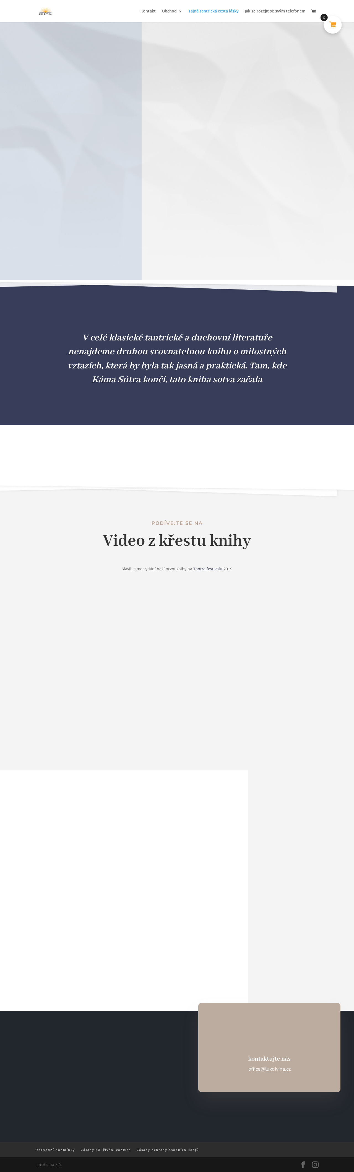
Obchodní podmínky (55, 1150)
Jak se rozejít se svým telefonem (275, 11)
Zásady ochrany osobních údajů (168, 1150)
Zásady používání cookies (106, 1150)
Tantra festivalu (207, 568)
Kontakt (148, 11)
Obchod (169, 11)
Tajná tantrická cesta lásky (213, 11)
